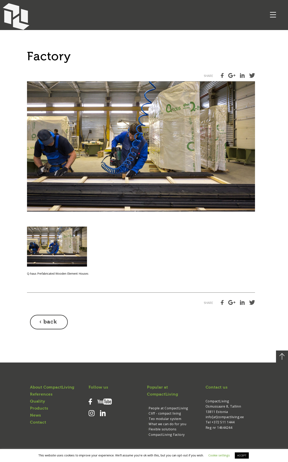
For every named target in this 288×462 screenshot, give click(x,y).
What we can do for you (167, 424)
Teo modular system (165, 419)
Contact (38, 423)
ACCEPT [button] (241, 455)
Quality (37, 402)
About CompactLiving (52, 388)
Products (39, 409)
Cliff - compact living (165, 413)
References (41, 395)
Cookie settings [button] (219, 455)
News (35, 416)
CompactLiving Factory (167, 434)
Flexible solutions (162, 429)
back (50, 322)
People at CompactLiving (168, 408)
